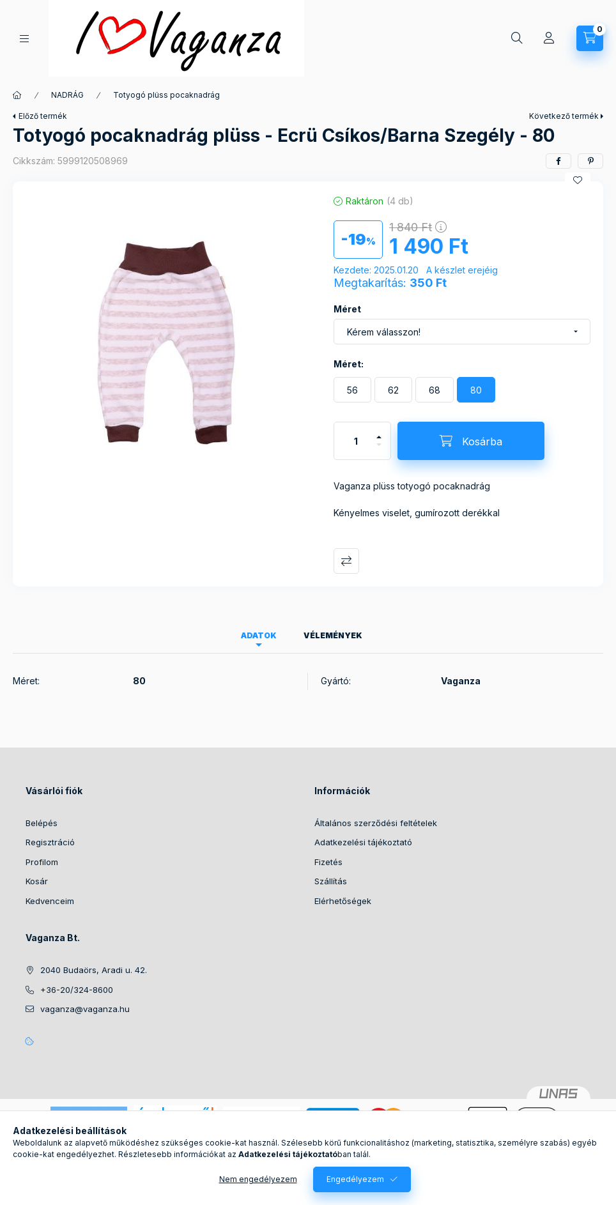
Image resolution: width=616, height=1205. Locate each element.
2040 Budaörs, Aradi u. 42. (93, 970)
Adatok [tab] (259, 635)
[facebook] (558, 161)
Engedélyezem (355, 1179)
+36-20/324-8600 (76, 990)
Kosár (37, 881)
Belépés (42, 823)
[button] (167, 354)
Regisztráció (50, 842)
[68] (434, 390)
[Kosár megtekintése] (589, 38)
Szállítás (330, 881)
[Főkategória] (17, 95)
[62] (393, 390)
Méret (347, 308)
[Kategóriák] (24, 38)
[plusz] (379, 431)
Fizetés (328, 862)
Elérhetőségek (342, 901)
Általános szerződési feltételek (375, 823)
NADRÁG (67, 95)
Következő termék (564, 116)
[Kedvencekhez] (577, 180)
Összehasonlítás (346, 561)
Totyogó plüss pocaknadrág (166, 95)
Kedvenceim (50, 901)
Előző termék (43, 116)
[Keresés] (517, 38)
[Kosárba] (470, 441)
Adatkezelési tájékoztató (363, 842)
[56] (352, 390)
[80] (476, 390)
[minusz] (379, 450)
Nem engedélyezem (258, 1179)
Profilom (42, 862)
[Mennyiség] (356, 440)
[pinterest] (590, 161)
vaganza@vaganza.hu (85, 1009)
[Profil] (549, 38)
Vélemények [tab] (333, 635)
